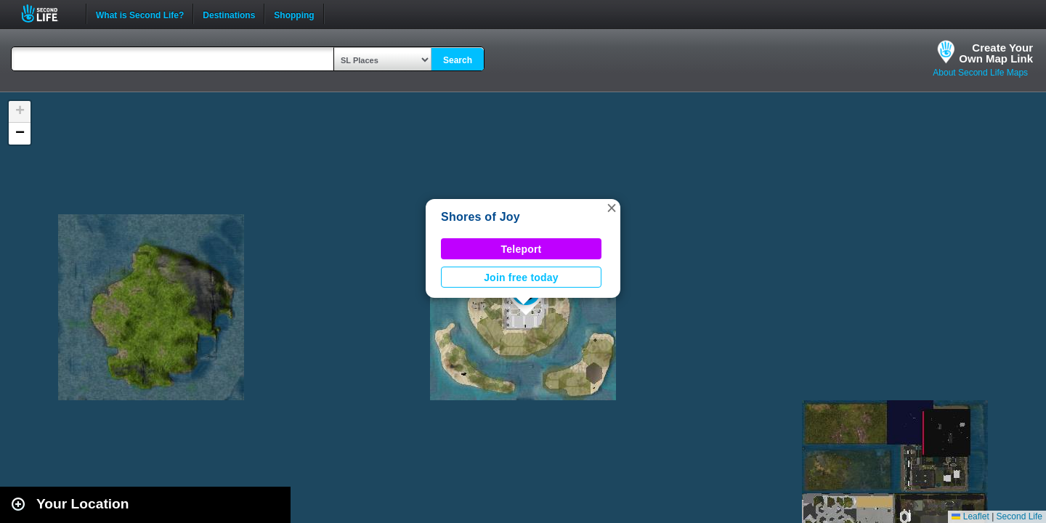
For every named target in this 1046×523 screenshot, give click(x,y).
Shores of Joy (480, 217)
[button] (611, 207)
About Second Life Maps (980, 73)
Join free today (521, 277)
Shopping (294, 13)
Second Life (47, 13)
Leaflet (970, 516)
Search (457, 60)
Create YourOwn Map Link (996, 53)
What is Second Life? (140, 13)
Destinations (229, 13)
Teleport (521, 249)
